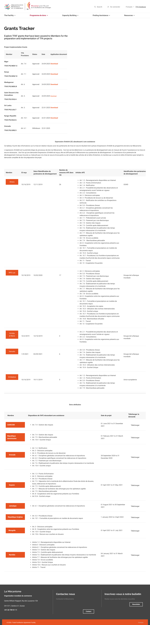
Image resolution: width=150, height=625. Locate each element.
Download (54, 64)
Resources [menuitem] (129, 16)
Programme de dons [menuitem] (38, 16)
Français (129, 7)
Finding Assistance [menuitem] (101, 16)
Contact (88, 611)
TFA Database (140, 7)
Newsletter (136, 604)
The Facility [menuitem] (10, 16)
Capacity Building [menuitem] (70, 16)
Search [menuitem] (99, 7)
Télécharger (135, 425)
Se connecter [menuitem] (115, 7)
